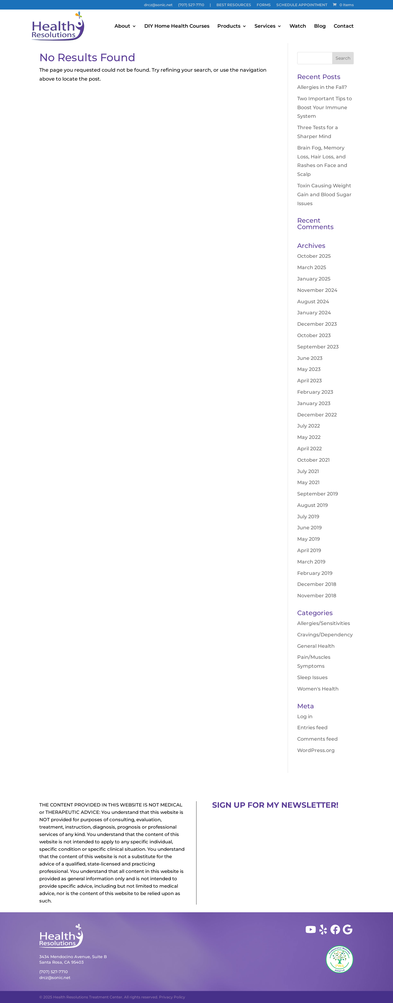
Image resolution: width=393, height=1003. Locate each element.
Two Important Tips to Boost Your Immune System (324, 107)
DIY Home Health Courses (176, 26)
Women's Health (318, 689)
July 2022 (308, 426)
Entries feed (312, 727)
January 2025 (313, 279)
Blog (320, 26)
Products (228, 26)
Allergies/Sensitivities (323, 623)
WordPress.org (316, 750)
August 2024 (313, 301)
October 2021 (313, 460)
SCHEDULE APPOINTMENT (301, 5)
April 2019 (309, 550)
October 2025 (314, 256)
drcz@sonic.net (158, 5)
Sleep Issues (312, 677)
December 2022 (317, 415)
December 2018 (316, 584)
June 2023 (309, 358)
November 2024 (317, 290)
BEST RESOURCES (233, 5)
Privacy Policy (172, 997)
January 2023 (313, 403)
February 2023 (315, 392)
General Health (316, 646)
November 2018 (316, 596)
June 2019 (309, 528)
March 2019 (311, 562)
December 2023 (317, 324)
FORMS (264, 5)
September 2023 (318, 347)
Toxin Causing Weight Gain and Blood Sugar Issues (324, 194)
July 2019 (308, 516)
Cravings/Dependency (325, 635)
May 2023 (309, 369)
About (122, 26)
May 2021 (308, 482)
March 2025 (311, 267)
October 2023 (314, 335)
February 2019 (315, 573)
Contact (344, 26)
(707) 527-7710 (191, 5)
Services (265, 26)
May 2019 (308, 539)
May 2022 (309, 437)
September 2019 (317, 494)
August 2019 (312, 505)
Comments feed (317, 739)
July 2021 (308, 471)
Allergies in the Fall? (322, 87)
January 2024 (314, 313)
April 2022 (309, 449)
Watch (298, 26)
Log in (305, 716)
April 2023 (309, 381)
